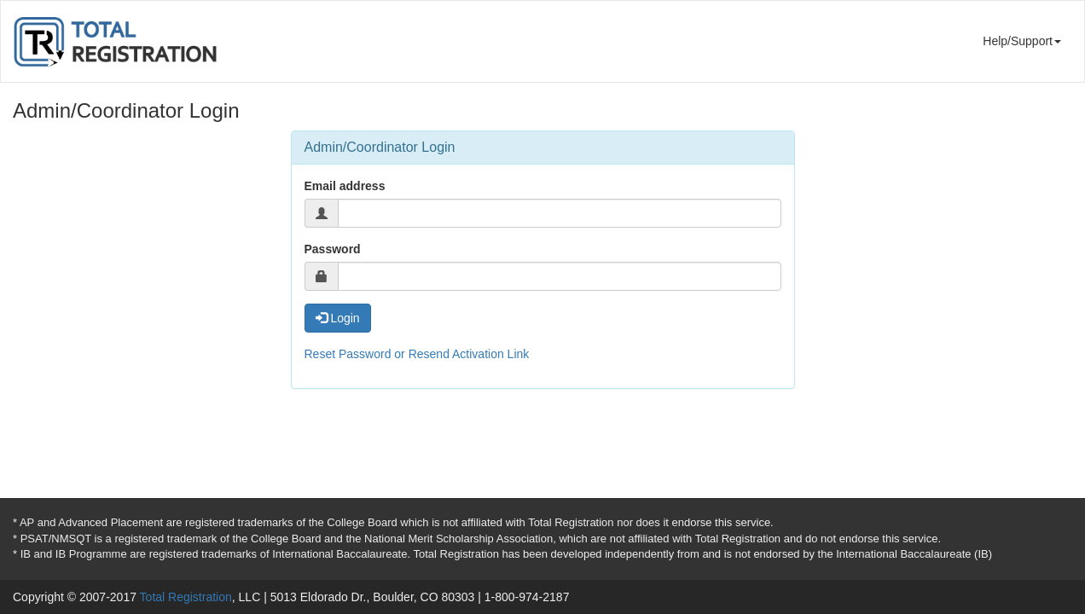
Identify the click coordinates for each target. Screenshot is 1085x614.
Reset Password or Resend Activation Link (417, 354)
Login (338, 318)
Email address (345, 186)
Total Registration (186, 597)
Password (333, 249)
